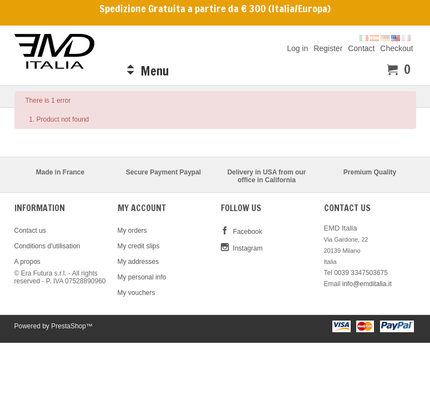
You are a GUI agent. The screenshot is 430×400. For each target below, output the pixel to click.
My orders (132, 230)
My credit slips (139, 246)
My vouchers (136, 293)
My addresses (138, 262)
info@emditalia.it (367, 284)
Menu (154, 70)
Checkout (396, 48)
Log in (297, 48)
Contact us (30, 230)
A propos (27, 262)
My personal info (142, 277)
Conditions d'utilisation (47, 246)
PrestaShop (68, 326)
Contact (361, 48)
